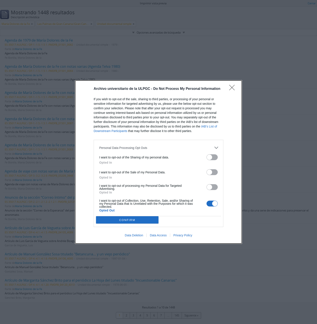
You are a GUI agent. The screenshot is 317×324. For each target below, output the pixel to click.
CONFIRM (127, 220)
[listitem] (158, 147)
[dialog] (158, 162)
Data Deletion (134, 235)
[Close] (233, 89)
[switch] (212, 157)
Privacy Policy (182, 235)
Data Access (158, 235)
